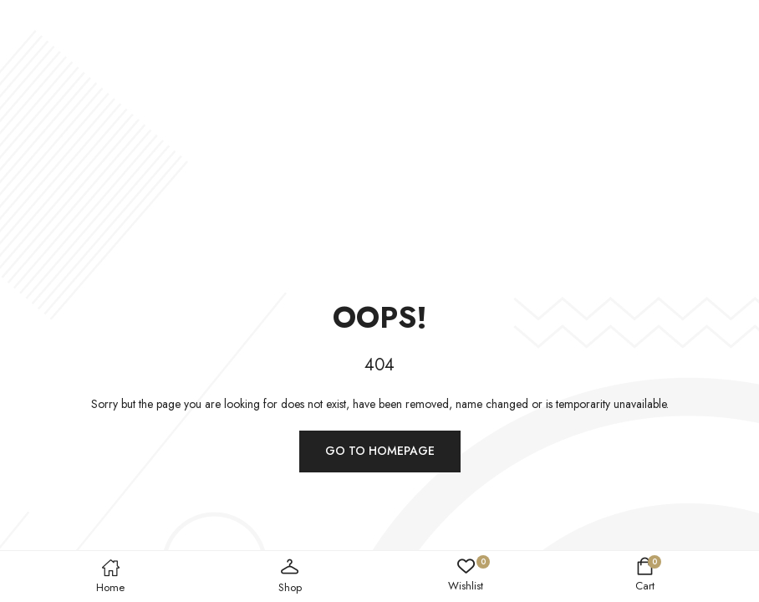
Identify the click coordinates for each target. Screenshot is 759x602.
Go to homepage (380, 450)
